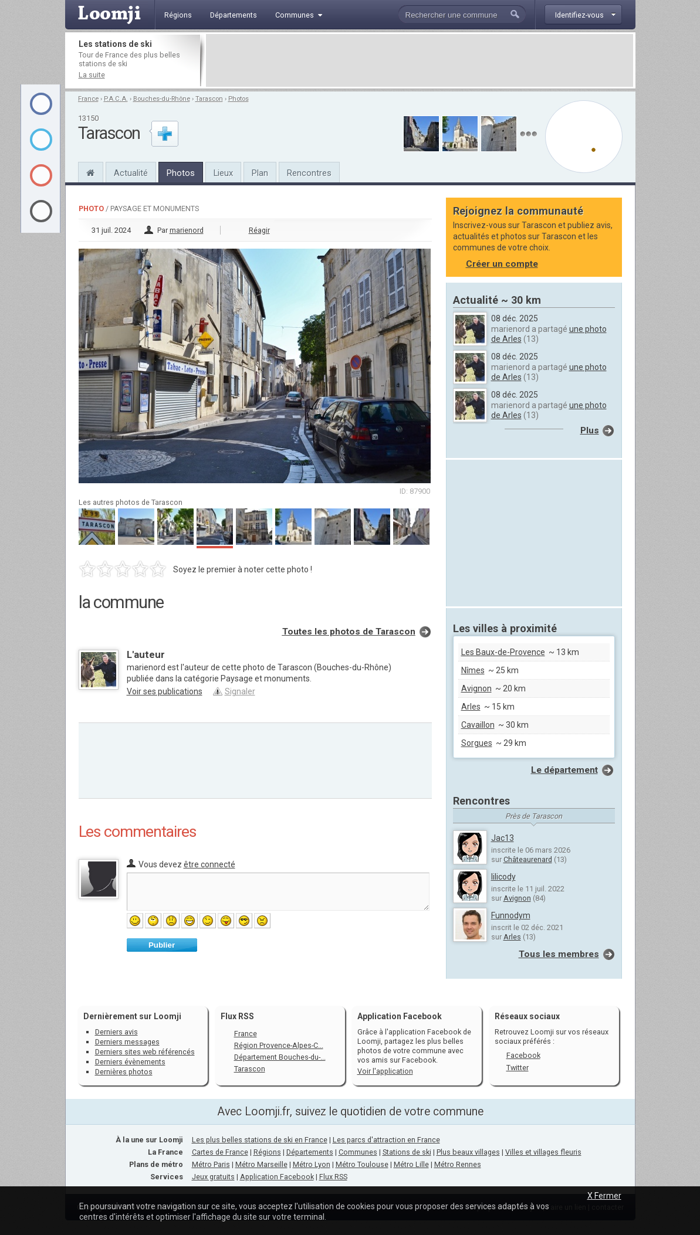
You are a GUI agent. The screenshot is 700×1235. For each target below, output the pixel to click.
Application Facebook (277, 1176)
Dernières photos (124, 1071)
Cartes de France (220, 1152)
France (88, 99)
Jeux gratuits (213, 1176)
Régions (267, 1152)
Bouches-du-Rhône (161, 99)
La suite (92, 74)
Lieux (223, 173)
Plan (260, 173)
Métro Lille (411, 1164)
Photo (91, 208)
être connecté (209, 864)
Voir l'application (385, 1071)
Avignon (476, 688)
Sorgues (476, 743)
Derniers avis (116, 1031)
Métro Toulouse (362, 1164)
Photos (238, 99)
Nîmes (473, 670)
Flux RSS (237, 1016)
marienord (187, 230)
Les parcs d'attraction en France (386, 1139)
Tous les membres (559, 954)
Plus (589, 430)
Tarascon (209, 99)
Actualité (131, 173)
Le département (564, 770)
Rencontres (309, 173)
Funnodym (510, 915)
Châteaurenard (527, 859)
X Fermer (604, 1195)
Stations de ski (407, 1152)
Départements (309, 1152)
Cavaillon (478, 725)
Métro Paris (211, 1164)
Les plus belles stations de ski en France (259, 1139)
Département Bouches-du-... (280, 1057)
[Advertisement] (419, 60)
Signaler (240, 691)
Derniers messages (127, 1041)
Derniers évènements (130, 1061)
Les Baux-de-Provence (503, 652)
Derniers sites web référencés (145, 1051)
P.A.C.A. (116, 99)
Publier (161, 945)
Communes (358, 1152)
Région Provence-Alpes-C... (278, 1045)
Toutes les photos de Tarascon (348, 631)
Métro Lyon (311, 1164)
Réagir (259, 230)
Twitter (517, 1067)
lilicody (503, 876)
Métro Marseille (261, 1164)
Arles (471, 706)
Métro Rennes (457, 1164)
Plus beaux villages (468, 1152)
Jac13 (502, 838)
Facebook (523, 1055)
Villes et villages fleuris (543, 1152)
